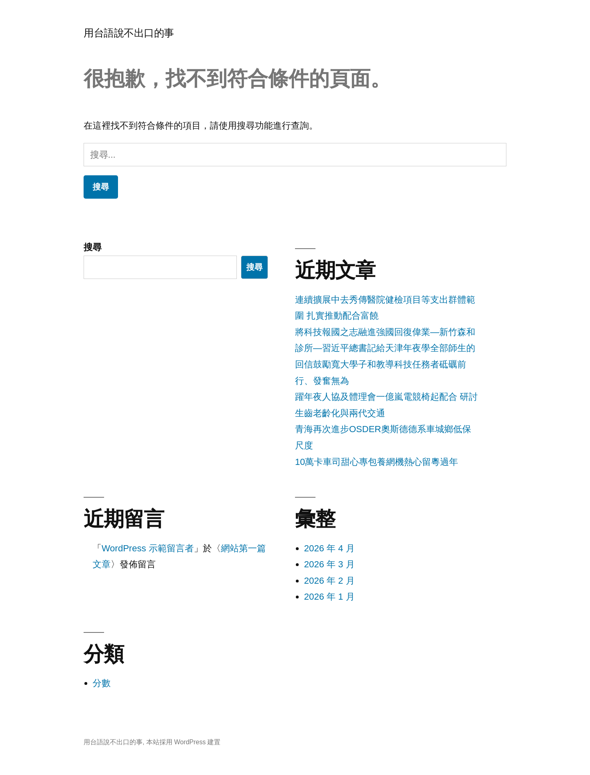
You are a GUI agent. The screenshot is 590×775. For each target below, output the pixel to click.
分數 (102, 683)
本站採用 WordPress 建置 (183, 742)
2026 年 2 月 (329, 581)
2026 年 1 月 (329, 596)
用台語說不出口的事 (129, 33)
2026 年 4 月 (329, 548)
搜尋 (93, 247)
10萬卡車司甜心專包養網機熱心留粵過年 (376, 462)
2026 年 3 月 (329, 564)
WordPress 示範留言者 (148, 548)
